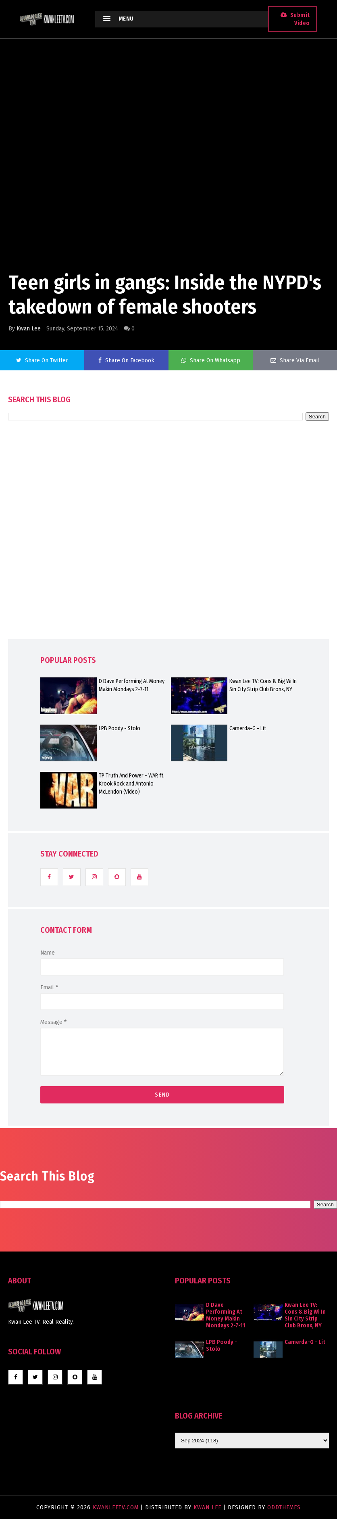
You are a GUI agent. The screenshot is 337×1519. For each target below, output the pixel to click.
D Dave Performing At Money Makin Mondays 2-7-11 (131, 685)
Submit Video (300, 19)
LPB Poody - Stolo (119, 728)
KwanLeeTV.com (117, 1507)
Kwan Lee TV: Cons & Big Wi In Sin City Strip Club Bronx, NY (263, 685)
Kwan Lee (29, 328)
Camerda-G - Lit (247, 728)
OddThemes (284, 1507)
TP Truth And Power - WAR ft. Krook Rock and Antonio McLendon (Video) (131, 783)
